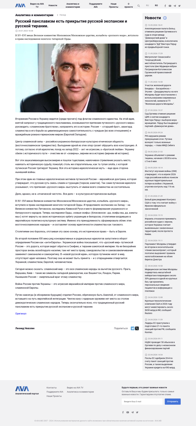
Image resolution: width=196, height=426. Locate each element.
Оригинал (20, 313)
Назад (63, 15)
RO (156, 5)
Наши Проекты (54, 396)
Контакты (52, 387)
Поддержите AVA (55, 392)
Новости (53, 5)
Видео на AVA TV (75, 387)
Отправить (172, 401)
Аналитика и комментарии (80, 392)
